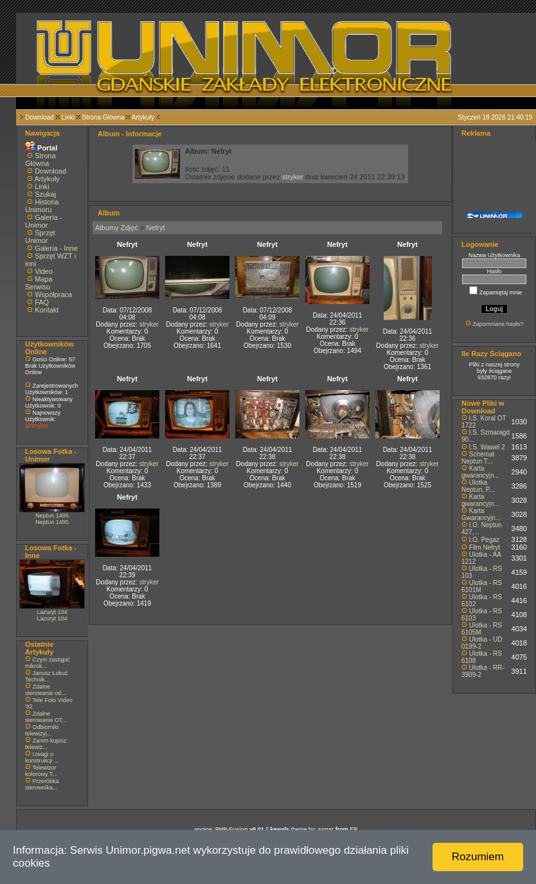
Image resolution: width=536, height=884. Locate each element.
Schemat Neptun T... (477, 458)
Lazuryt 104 (52, 612)
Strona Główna (103, 117)
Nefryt (155, 227)
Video (44, 271)
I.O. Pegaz (484, 539)
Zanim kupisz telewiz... (46, 743)
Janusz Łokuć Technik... (46, 676)
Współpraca (53, 294)
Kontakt (46, 310)
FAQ (42, 302)
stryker (292, 177)
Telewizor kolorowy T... (41, 770)
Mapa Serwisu (39, 283)
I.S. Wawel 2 (487, 447)
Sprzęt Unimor (40, 236)
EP (353, 829)
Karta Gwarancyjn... (481, 514)
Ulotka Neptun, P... (478, 486)
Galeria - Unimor (43, 221)
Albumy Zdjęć (116, 227)
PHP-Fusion (231, 829)
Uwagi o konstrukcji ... (42, 757)
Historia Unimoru (41, 205)
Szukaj (45, 194)
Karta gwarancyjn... (480, 472)
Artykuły (143, 117)
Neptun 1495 (52, 515)
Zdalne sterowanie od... (45, 689)
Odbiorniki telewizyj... (41, 730)
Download (39, 117)
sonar (326, 829)
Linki (68, 117)
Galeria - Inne (56, 248)
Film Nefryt (484, 547)
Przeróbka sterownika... (42, 784)
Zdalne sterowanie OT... (46, 716)
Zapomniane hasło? (497, 324)
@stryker (36, 425)
